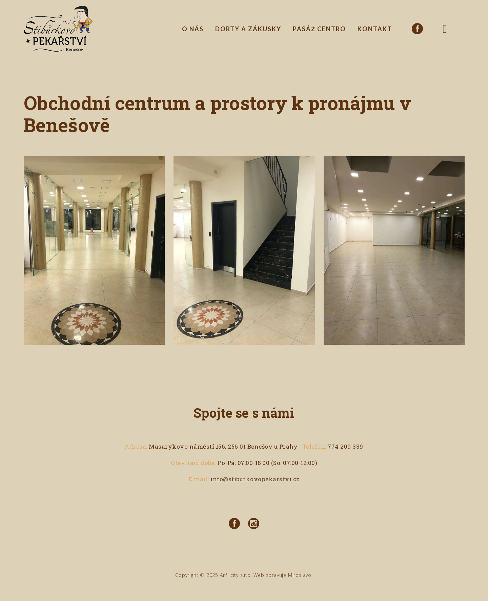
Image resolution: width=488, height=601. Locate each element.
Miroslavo (299, 575)
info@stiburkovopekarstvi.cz (255, 479)
